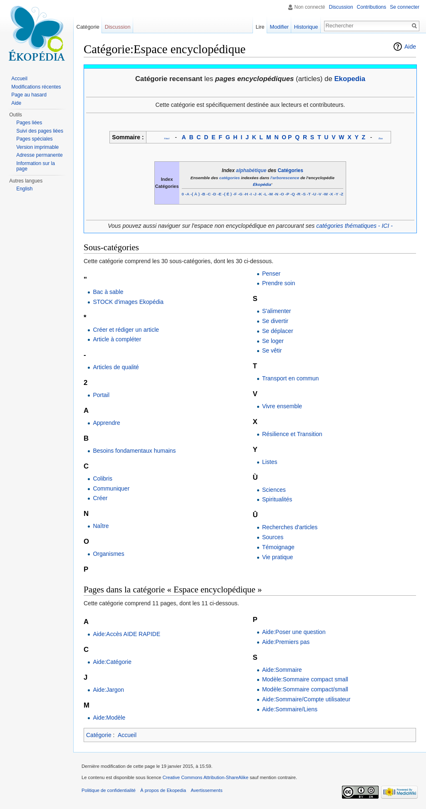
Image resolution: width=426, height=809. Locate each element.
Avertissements (206, 790)
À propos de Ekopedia (163, 790)
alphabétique (251, 170)
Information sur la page (35, 166)
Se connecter (404, 7)
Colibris (102, 478)
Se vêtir (272, 350)
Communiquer (111, 488)
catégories (229, 177)
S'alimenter (276, 311)
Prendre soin (278, 283)
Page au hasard (29, 95)
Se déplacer (277, 331)
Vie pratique (277, 557)
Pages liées (29, 123)
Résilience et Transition (292, 434)
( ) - (197, 194)
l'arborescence (284, 177)
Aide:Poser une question (294, 632)
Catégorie (98, 735)
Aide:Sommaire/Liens (289, 709)
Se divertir (275, 321)
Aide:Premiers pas (286, 642)
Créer (100, 498)
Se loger (273, 341)
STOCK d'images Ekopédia (128, 301)
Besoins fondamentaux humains (134, 450)
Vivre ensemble (282, 406)
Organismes (108, 553)
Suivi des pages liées (39, 131)
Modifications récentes (36, 87)
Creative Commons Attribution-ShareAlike (205, 777)
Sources (272, 537)
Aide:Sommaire (282, 669)
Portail (101, 395)
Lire (259, 27)
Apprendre (106, 422)
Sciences (274, 489)
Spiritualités (277, 499)
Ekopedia (349, 79)
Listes (269, 462)
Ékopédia (262, 184)
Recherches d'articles (289, 527)
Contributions (371, 7)
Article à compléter (117, 339)
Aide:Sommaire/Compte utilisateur (306, 699)
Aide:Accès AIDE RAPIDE (126, 634)
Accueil (127, 735)
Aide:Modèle (109, 717)
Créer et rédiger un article (126, 329)
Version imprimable (37, 147)
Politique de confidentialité (109, 790)
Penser (271, 273)
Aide (410, 46)
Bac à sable (108, 292)
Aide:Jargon (108, 689)
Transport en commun (290, 378)
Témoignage (278, 547)
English (24, 189)
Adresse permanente (39, 155)
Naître (101, 526)
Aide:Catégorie (112, 662)
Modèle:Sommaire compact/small (305, 689)
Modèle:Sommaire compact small (305, 679)
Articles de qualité (116, 367)
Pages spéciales (34, 139)
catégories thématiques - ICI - (354, 225)
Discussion (341, 7)
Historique (306, 27)
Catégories (290, 170)
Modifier (279, 27)
